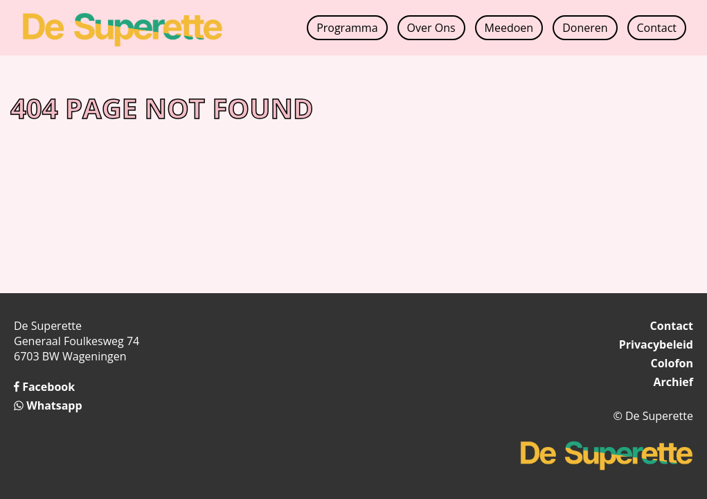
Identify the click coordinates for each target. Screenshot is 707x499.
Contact (657, 27)
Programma (346, 27)
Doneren (584, 27)
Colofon (671, 363)
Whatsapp (48, 405)
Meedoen (509, 27)
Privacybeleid (656, 344)
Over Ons (431, 27)
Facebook (44, 386)
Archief (673, 381)
